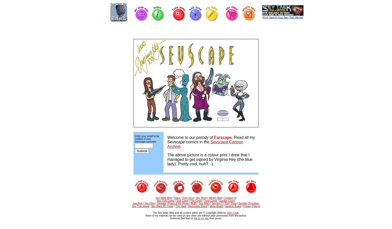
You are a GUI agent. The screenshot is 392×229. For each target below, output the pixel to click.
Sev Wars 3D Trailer (162, 206)
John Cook (233, 213)
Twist (234, 203)
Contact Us (230, 198)
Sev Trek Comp (165, 200)
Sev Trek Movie (140, 206)
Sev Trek (137, 203)
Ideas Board (216, 206)
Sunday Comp (227, 200)
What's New (215, 198)
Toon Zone (188, 198)
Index (177, 198)
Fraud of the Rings (178, 203)
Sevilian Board (233, 206)
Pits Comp (196, 200)
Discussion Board (198, 206)
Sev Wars (204, 203)
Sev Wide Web (164, 198)
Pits (227, 203)
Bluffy (194, 203)
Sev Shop (201, 198)
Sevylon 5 (217, 203)
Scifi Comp (182, 200)
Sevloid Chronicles (249, 203)
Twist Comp (210, 200)
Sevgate (161, 203)
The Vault (181, 206)
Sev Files (149, 203)
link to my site (201, 218)
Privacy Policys (251, 206)
